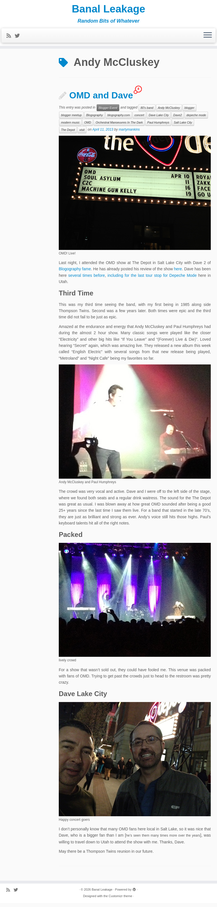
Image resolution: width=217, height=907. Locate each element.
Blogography (94, 118)
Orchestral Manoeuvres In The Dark (119, 126)
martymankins (129, 133)
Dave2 (177, 118)
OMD (87, 126)
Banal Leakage (108, 10)
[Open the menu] (207, 37)
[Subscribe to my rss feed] (10, 37)
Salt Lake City (183, 126)
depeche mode (196, 118)
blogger (189, 111)
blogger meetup (71, 118)
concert (139, 118)
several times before (86, 279)
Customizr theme (120, 900)
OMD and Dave (101, 99)
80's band (146, 111)
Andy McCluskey (169, 111)
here (178, 272)
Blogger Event (108, 111)
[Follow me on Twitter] (19, 37)
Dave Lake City (159, 118)
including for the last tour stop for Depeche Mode (152, 279)
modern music (70, 126)
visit (81, 133)
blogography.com (118, 118)
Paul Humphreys (158, 126)
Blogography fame (75, 272)
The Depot (68, 133)
